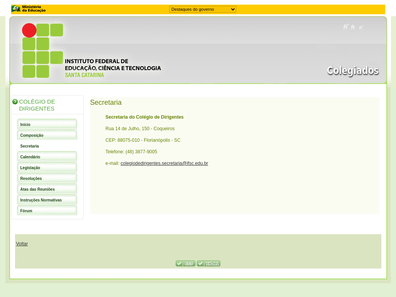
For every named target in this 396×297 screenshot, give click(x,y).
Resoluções (31, 178)
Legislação (30, 168)
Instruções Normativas (41, 200)
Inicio (25, 124)
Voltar (22, 244)
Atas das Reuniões (37, 189)
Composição (32, 135)
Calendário (30, 157)
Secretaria (29, 146)
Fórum (26, 211)
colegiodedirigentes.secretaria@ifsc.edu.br (164, 163)
